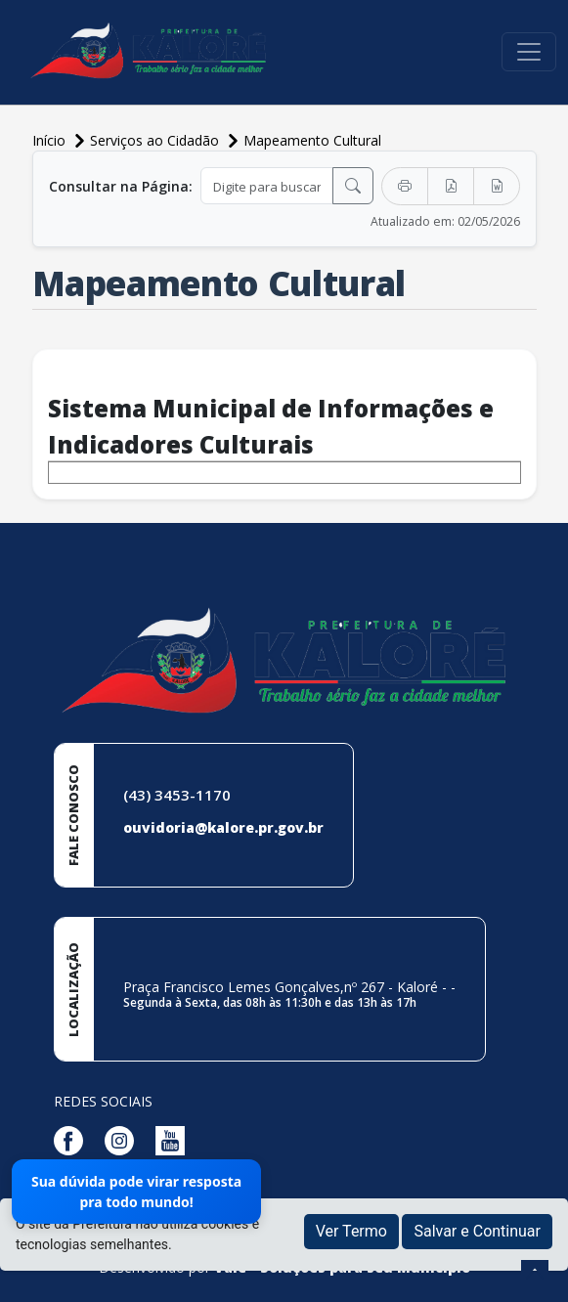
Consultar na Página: (121, 186)
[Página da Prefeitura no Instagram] (124, 1138)
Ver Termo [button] (351, 1231)
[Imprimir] (404, 186)
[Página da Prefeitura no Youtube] (175, 1138)
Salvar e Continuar (477, 1231)
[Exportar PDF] (450, 186)
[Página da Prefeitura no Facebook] (73, 1138)
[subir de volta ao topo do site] (534, 1273)
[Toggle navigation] (529, 51)
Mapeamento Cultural (312, 140)
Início (50, 140)
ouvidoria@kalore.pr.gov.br (223, 827)
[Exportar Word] (496, 186)
